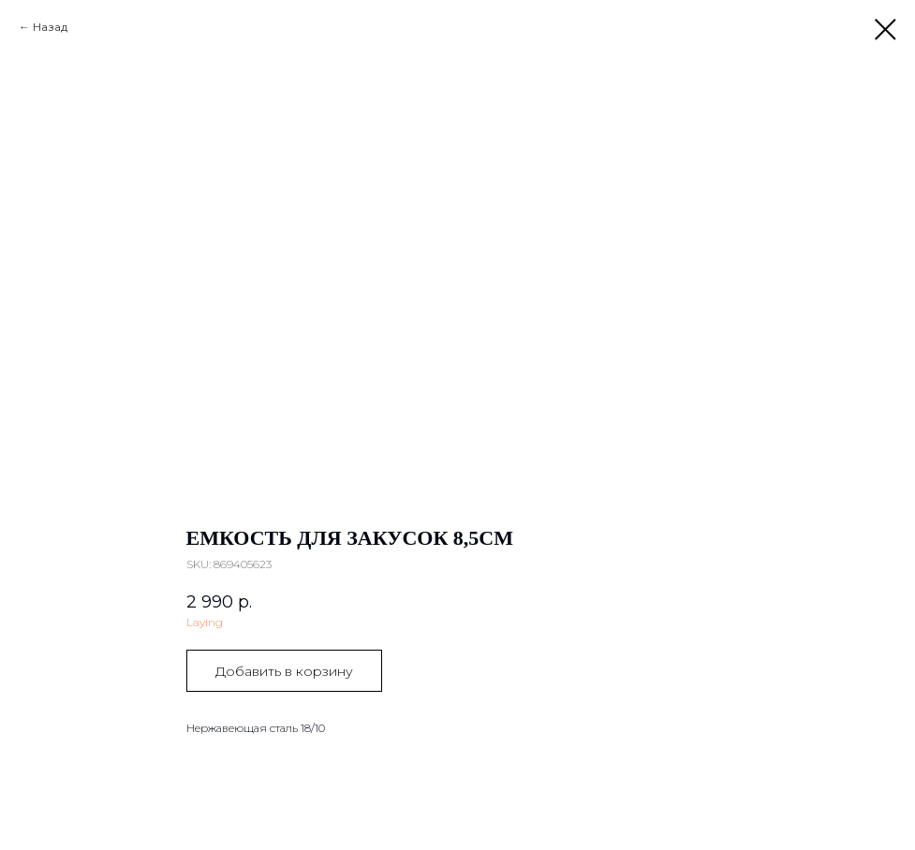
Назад (50, 27)
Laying (204, 622)
